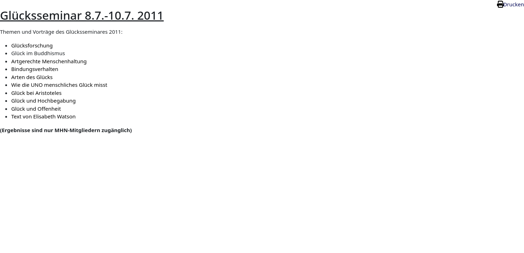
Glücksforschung (32, 45)
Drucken (513, 4)
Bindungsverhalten (34, 68)
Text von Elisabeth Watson (43, 116)
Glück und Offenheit (36, 108)
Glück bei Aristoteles (36, 92)
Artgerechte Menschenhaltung (49, 61)
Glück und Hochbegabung (43, 100)
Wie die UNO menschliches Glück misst (59, 84)
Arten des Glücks (32, 76)
